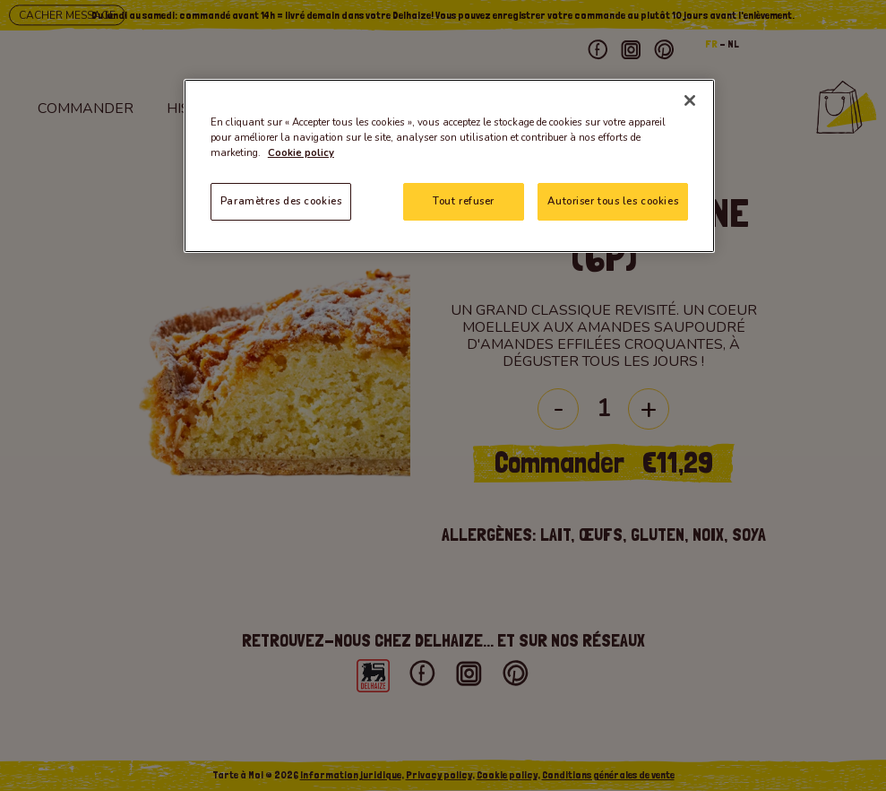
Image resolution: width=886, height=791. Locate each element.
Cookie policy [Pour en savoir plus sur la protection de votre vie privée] (301, 152)
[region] (449, 166)
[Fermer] (690, 100)
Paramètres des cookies (281, 201)
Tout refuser (464, 201)
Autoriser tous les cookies (612, 201)
